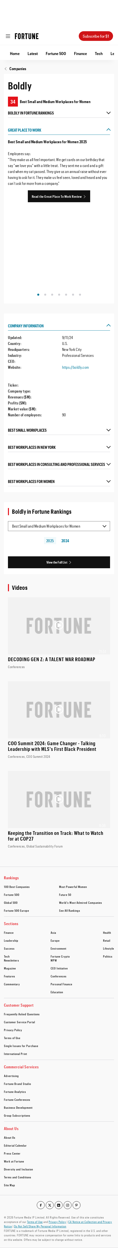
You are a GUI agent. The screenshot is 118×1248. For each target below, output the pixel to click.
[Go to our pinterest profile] (76, 1205)
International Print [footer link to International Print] (15, 1053)
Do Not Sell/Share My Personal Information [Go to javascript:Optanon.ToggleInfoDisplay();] (40, 1226)
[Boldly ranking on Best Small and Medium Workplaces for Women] (59, 102)
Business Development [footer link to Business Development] (18, 1107)
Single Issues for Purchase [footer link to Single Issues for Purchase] (21, 1046)
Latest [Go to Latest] (33, 53)
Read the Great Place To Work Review (57, 196)
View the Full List (56, 562)
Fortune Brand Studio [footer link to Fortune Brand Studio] (17, 1083)
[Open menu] (8, 36)
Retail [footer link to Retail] (106, 940)
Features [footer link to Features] (9, 976)
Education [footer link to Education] (57, 992)
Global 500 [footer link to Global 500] (11, 902)
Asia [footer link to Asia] (53, 932)
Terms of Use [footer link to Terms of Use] (12, 1038)
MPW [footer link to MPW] (54, 960)
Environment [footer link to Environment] (58, 948)
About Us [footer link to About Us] (9, 1137)
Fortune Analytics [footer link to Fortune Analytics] (15, 1091)
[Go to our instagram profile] (68, 1205)
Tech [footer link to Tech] (7, 956)
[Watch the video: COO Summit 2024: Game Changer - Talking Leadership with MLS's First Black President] (59, 720)
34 (13, 102)
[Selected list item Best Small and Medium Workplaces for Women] (59, 526)
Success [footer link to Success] (9, 948)
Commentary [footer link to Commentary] (12, 984)
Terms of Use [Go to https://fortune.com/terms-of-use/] (35, 1221)
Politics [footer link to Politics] (108, 956)
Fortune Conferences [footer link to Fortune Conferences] (17, 1099)
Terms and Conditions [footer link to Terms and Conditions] (17, 1177)
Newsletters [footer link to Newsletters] (11, 960)
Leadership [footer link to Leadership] (11, 940)
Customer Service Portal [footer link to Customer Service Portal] (19, 1022)
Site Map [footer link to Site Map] (9, 1185)
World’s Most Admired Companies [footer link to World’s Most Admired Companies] (80, 902)
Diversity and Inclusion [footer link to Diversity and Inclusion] (18, 1169)
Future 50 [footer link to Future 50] (65, 894)
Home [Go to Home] (15, 53)
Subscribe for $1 (96, 36)
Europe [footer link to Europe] (55, 940)
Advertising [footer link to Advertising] (11, 1076)
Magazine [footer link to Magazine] (10, 968)
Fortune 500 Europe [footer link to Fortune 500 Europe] (16, 910)
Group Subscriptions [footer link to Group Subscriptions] (17, 1115)
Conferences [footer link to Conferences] (59, 976)
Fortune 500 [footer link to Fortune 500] (11, 894)
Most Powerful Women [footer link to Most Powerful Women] (73, 886)
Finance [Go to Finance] (80, 53)
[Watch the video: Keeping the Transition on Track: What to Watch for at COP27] (59, 810)
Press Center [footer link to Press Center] (12, 1153)
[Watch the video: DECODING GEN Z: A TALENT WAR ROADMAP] (59, 633)
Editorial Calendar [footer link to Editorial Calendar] (15, 1145)
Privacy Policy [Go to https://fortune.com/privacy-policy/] (57, 1221)
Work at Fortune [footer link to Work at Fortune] (14, 1161)
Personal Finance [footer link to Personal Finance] (61, 984)
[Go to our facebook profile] (41, 1205)
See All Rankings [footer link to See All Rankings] (69, 910)
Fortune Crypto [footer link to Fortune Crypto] (60, 956)
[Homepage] (27, 36)
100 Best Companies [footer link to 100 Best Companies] (17, 886)
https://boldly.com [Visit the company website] (75, 367)
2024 (65, 540)
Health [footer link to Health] (107, 932)
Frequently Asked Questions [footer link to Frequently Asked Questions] (22, 1014)
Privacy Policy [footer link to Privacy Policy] (13, 1030)
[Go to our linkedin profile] (59, 1205)
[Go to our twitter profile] (50, 1205)
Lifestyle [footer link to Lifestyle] (108, 948)
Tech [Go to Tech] (99, 53)
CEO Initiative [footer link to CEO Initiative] (59, 968)
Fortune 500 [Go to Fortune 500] (56, 53)
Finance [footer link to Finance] (9, 932)
